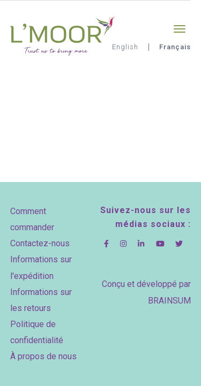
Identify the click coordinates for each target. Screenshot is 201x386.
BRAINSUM (169, 301)
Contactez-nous (40, 243)
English (125, 47)
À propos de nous (43, 356)
